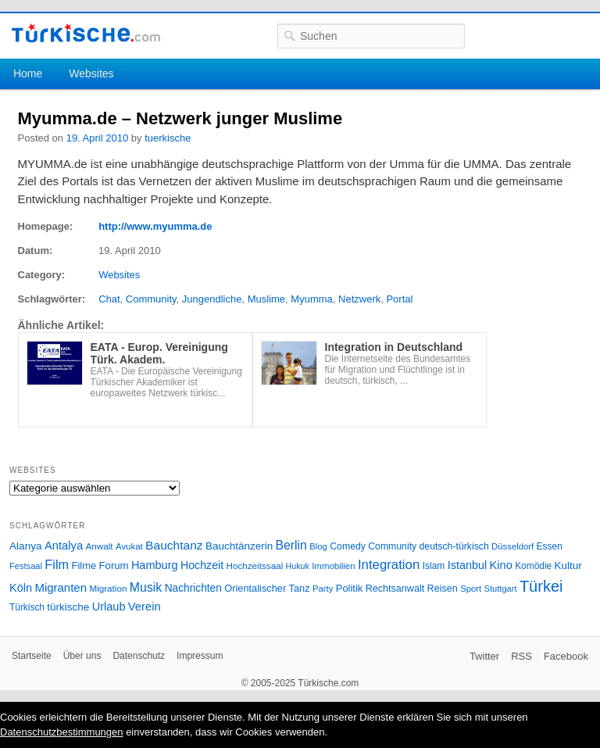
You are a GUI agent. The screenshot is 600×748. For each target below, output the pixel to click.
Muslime (266, 299)
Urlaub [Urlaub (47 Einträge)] (109, 606)
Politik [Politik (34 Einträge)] (349, 588)
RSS (521, 656)
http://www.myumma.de (155, 226)
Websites (91, 73)
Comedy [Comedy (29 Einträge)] (348, 546)
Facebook (566, 656)
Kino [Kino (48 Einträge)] (501, 565)
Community (151, 299)
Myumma (311, 299)
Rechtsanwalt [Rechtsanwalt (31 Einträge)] (395, 588)
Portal (399, 299)
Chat (109, 299)
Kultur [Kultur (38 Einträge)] (568, 565)
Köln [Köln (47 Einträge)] (20, 588)
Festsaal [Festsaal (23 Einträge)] (25, 566)
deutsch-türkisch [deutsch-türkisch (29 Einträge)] (454, 546)
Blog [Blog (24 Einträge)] (318, 546)
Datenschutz (138, 655)
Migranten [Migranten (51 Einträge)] (60, 587)
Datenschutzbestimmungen (61, 732)
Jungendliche (212, 299)
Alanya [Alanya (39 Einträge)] (25, 546)
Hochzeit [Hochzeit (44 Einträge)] (201, 565)
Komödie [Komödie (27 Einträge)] (533, 565)
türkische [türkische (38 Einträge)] (68, 607)
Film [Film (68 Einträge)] (57, 564)
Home (27, 73)
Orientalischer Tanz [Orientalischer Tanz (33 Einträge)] (266, 588)
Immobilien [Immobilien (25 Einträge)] (333, 566)
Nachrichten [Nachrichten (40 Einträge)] (193, 588)
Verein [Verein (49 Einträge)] (144, 606)
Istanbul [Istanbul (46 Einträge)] (467, 565)
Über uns (82, 655)
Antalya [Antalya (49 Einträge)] (64, 545)
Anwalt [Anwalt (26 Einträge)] (99, 546)
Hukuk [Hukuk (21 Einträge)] (297, 566)
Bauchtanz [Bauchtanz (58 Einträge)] (173, 545)
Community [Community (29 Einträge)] (392, 546)
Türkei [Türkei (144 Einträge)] (541, 586)
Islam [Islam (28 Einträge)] (434, 565)
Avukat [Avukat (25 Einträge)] (129, 546)
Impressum (200, 655)
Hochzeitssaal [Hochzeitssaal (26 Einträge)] (254, 565)
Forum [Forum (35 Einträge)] (114, 565)
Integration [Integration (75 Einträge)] (389, 564)
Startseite (32, 655)
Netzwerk (359, 299)
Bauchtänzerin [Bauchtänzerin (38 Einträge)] (239, 546)
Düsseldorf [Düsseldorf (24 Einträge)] (512, 546)
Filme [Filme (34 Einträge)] (84, 565)
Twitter (484, 656)
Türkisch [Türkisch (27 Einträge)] (27, 607)
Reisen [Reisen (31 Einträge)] (442, 588)
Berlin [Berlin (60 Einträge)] (291, 545)
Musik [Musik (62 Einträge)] (146, 587)
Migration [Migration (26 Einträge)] (108, 588)
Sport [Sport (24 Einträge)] (470, 588)
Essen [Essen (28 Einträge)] (549, 546)
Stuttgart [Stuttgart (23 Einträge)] (500, 588)
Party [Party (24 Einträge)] (322, 588)
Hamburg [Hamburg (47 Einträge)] (154, 565)
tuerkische (168, 138)
